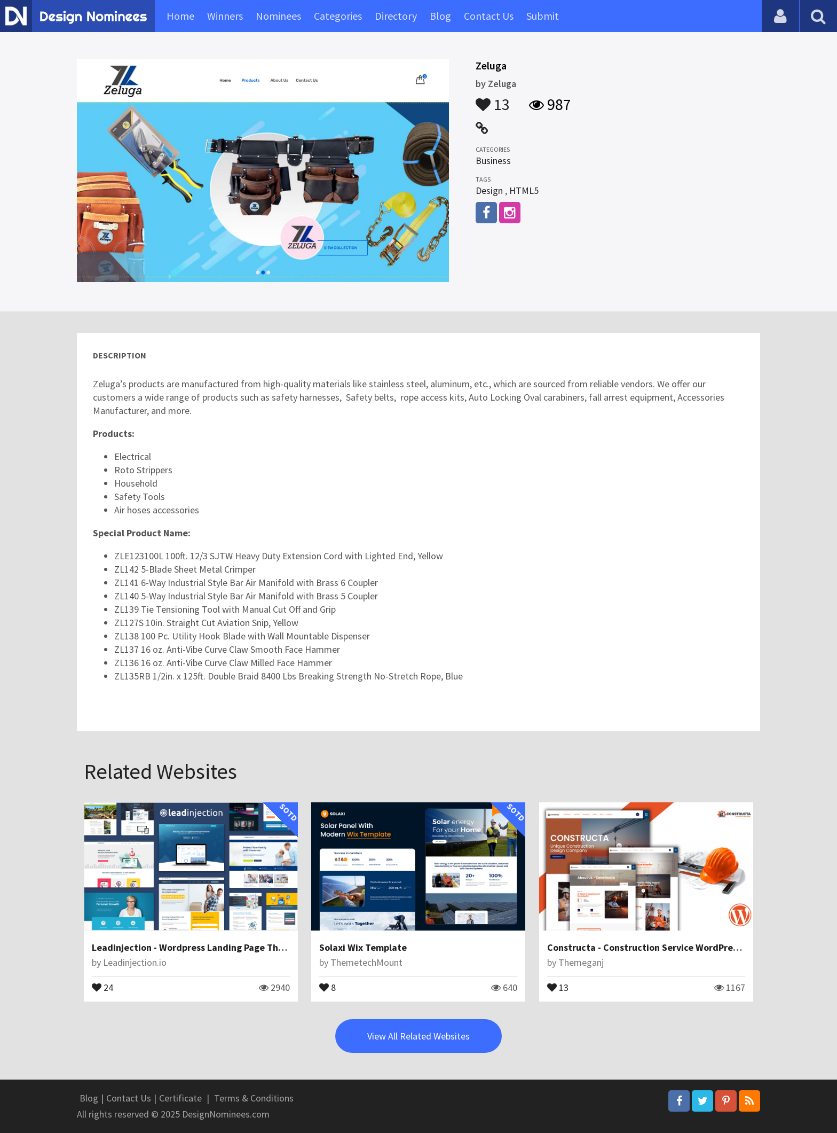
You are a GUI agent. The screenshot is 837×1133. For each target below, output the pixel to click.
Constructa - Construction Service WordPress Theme (660, 947)
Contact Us (489, 15)
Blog (440, 15)
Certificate (180, 1098)
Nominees (278, 15)
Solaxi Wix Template (363, 947)
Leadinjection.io (135, 962)
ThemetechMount (366, 962)
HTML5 (524, 190)
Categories (338, 15)
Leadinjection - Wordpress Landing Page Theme (194, 947)
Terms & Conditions (254, 1098)
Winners (225, 15)
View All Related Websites (418, 1036)
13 (493, 99)
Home (180, 15)
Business (493, 160)
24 (102, 986)
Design (489, 190)
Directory (396, 15)
